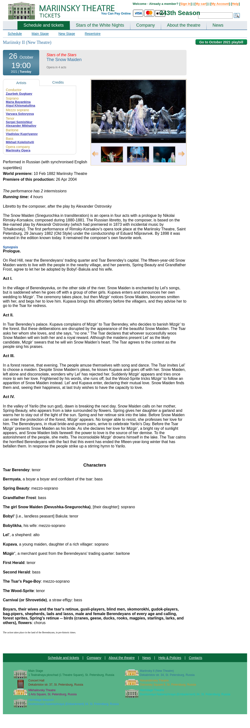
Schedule (15, 34)
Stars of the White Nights (100, 25)
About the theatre (183, 25)
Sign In (185, 4)
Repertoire (93, 34)
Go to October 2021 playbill (221, 42)
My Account (220, 4)
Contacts (195, 658)
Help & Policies (169, 658)
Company (145, 25)
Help (235, 4)
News (217, 25)
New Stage (66, 34)
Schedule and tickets (43, 25)
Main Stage (40, 34)
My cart (201, 4)
